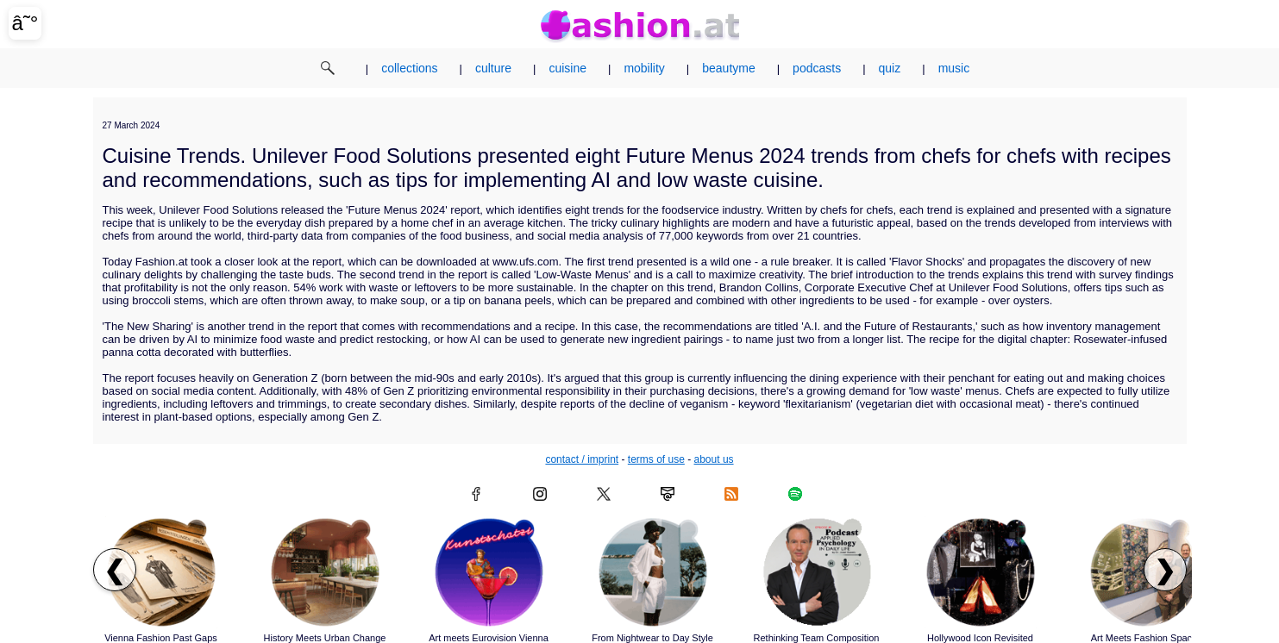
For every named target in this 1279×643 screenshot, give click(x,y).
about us (714, 459)
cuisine (567, 68)
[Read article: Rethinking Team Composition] (816, 572)
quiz (890, 68)
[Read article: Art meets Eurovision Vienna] (489, 572)
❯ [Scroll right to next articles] (1165, 570)
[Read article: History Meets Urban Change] (325, 572)
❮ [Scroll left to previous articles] (114, 570)
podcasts (817, 68)
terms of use (656, 459)
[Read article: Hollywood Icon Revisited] (980, 572)
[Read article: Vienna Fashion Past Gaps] (161, 572)
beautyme (728, 68)
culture (493, 68)
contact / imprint (581, 459)
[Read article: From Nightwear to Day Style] (653, 572)
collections (409, 68)
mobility (644, 68)
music (954, 68)
